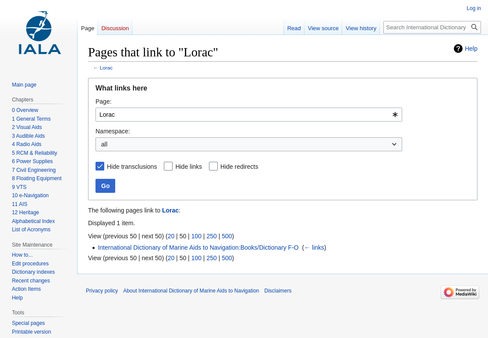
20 (171, 236)
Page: (103, 101)
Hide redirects (239, 166)
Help (471, 48)
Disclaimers (278, 291)
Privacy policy (102, 291)
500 (227, 236)
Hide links (188, 166)
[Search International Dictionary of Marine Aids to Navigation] (432, 27)
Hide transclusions (132, 166)
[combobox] (248, 115)
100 (196, 236)
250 (211, 236)
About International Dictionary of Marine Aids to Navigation (191, 291)
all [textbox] (104, 144)
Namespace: (112, 131)
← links (314, 247)
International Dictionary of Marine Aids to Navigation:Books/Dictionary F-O (198, 247)
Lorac (106, 67)
